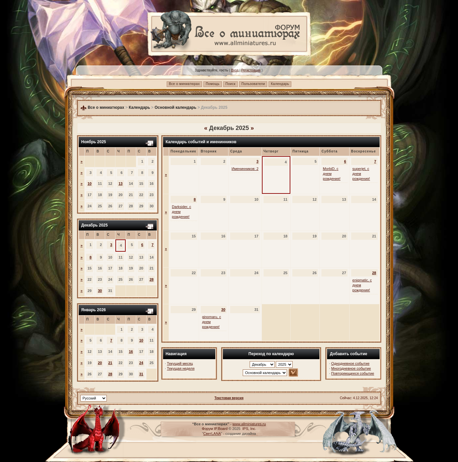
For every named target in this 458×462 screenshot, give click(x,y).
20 (100, 363)
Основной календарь (175, 107)
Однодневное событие (350, 363)
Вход (235, 70)
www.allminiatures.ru (249, 424)
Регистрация (250, 70)
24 (141, 363)
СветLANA (212, 434)
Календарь (280, 84)
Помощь (213, 84)
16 (131, 352)
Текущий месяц (180, 363)
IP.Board (221, 429)
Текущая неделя (180, 368)
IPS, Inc (248, 429)
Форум (207, 429)
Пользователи (253, 84)
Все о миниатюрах (184, 84)
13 (120, 184)
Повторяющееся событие (352, 373)
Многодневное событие (351, 368)
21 (110, 363)
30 (100, 291)
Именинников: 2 (244, 169)
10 (90, 184)
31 (141, 374)
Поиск (230, 84)
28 (151, 279)
